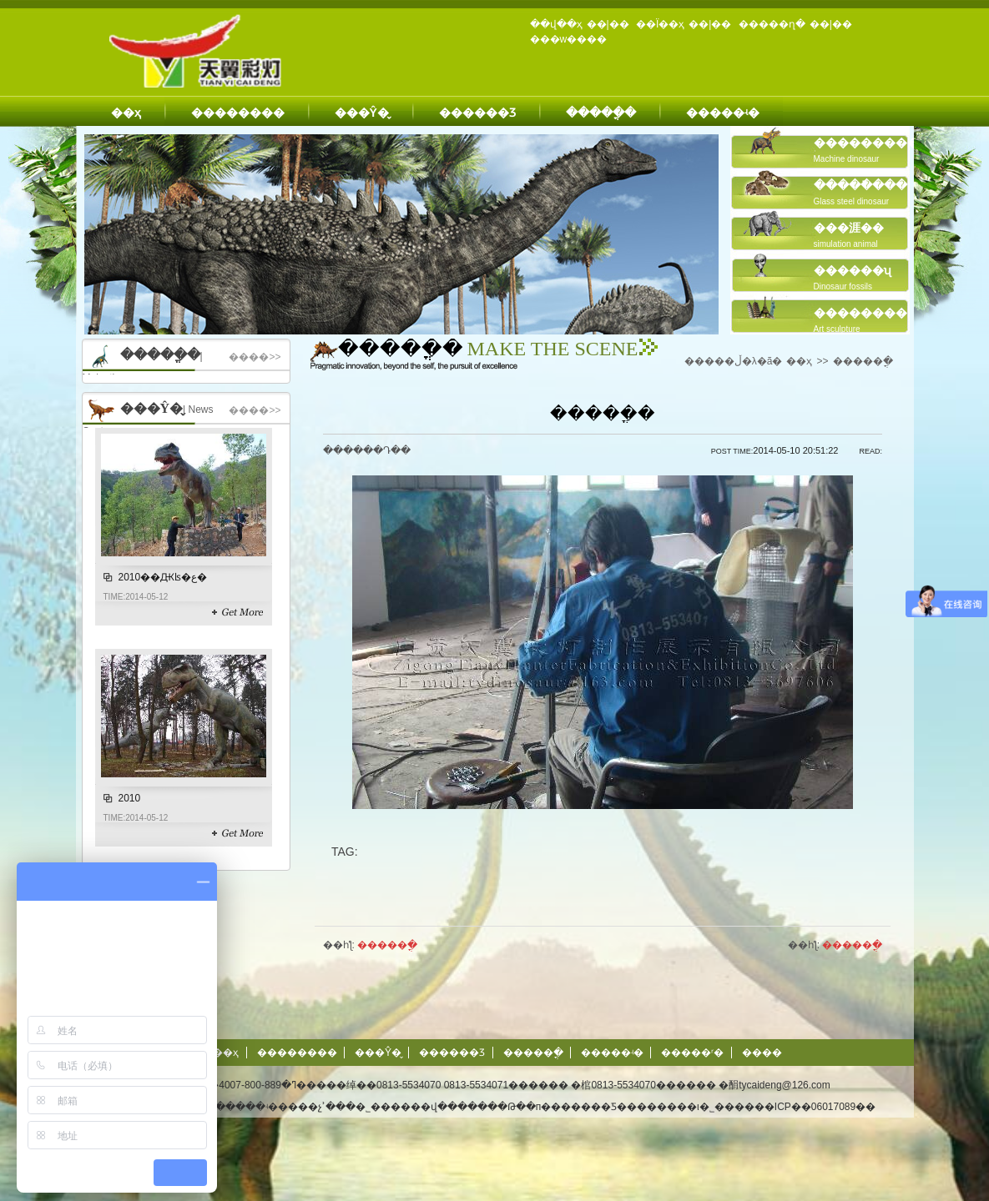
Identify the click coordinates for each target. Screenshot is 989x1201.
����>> (254, 357)
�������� (238, 112)
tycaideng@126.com (784, 1085)
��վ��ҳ (556, 24)
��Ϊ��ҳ (660, 24)
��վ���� (444, 1107)
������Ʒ (477, 112)
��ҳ (126, 112)
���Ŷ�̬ (362, 112)
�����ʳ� (692, 1052)
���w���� (569, 39)
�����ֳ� (601, 112)
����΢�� (762, 1052)
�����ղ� (772, 24)
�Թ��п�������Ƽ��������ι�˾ (605, 1107)
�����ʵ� (722, 112)
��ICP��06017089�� (814, 1107)
